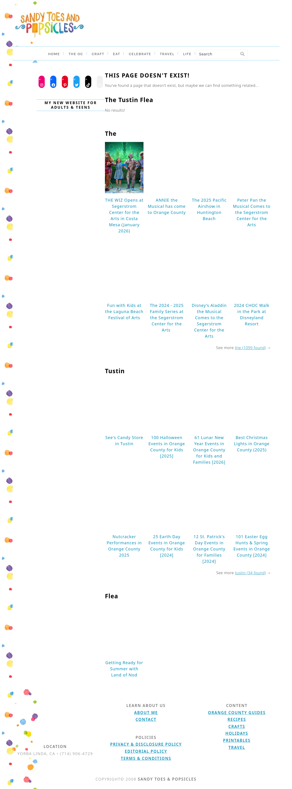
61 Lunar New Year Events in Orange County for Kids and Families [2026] (209, 450)
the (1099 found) (250, 347)
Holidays (236, 733)
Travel (237, 747)
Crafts (236, 726)
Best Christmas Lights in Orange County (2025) (251, 443)
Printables (236, 740)
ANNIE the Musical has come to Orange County (167, 206)
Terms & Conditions (146, 758)
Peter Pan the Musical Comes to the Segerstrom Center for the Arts (252, 212)
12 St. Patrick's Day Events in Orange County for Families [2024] (209, 549)
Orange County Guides (237, 712)
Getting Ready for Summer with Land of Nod (124, 669)
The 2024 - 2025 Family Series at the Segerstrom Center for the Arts (167, 318)
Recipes (237, 719)
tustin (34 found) (250, 572)
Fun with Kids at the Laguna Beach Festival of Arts (124, 311)
